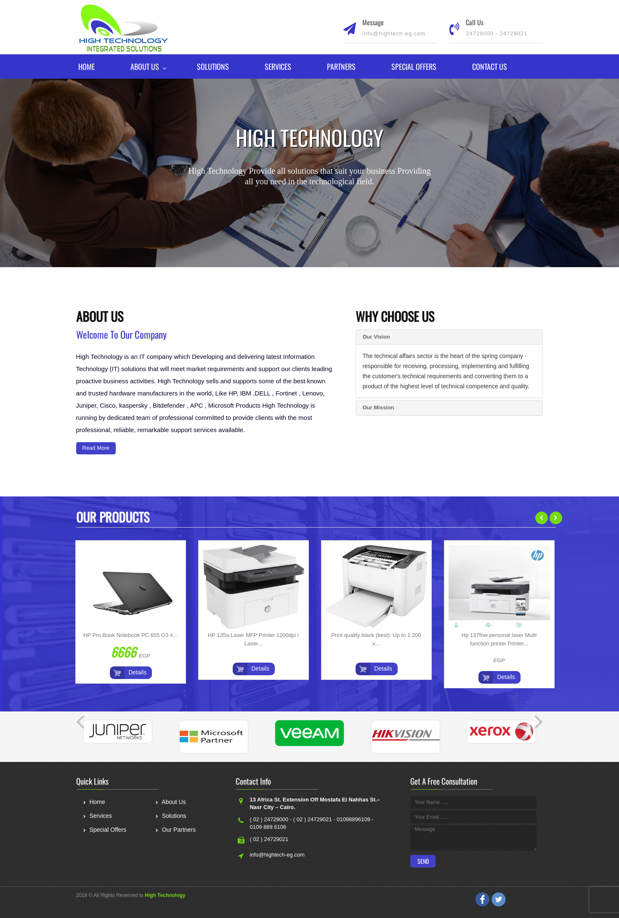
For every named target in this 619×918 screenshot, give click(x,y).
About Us (144, 66)
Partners (341, 66)
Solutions (213, 66)
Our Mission (378, 407)
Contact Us (489, 66)
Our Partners (175, 830)
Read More (95, 448)
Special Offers (413, 66)
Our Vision (376, 337)
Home (86, 66)
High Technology (165, 895)
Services (278, 66)
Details (137, 672)
